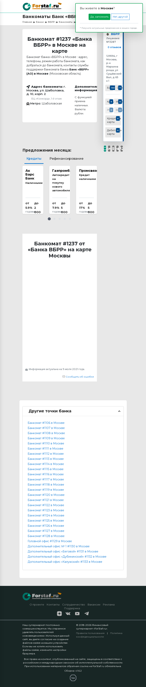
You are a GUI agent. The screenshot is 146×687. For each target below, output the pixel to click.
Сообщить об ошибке (78, 376)
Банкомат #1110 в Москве (46, 443)
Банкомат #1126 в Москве (46, 526)
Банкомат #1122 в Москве (46, 505)
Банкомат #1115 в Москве (46, 469)
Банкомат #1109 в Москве (46, 438)
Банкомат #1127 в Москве (46, 531)
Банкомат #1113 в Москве (46, 459)
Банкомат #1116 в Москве (46, 474)
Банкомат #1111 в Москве (45, 448)
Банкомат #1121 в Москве (46, 500)
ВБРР (115, 34)
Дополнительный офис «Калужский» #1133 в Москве (65, 562)
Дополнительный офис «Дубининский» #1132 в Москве (67, 556)
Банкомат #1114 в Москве (46, 464)
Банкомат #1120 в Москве (46, 495)
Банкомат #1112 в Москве (46, 453)
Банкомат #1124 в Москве (46, 515)
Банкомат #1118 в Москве (46, 484)
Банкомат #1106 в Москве (46, 423)
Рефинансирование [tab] (66, 158)
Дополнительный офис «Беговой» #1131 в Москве (63, 551)
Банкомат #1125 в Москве (46, 520)
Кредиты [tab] (34, 158)
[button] (49, 219)
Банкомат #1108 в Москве (46, 433)
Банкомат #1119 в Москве (46, 490)
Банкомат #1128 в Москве (46, 536)
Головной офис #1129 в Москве (50, 541)
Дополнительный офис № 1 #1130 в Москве (59, 546)
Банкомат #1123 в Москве (46, 510)
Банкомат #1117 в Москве (46, 479)
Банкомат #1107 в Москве (46, 428)
